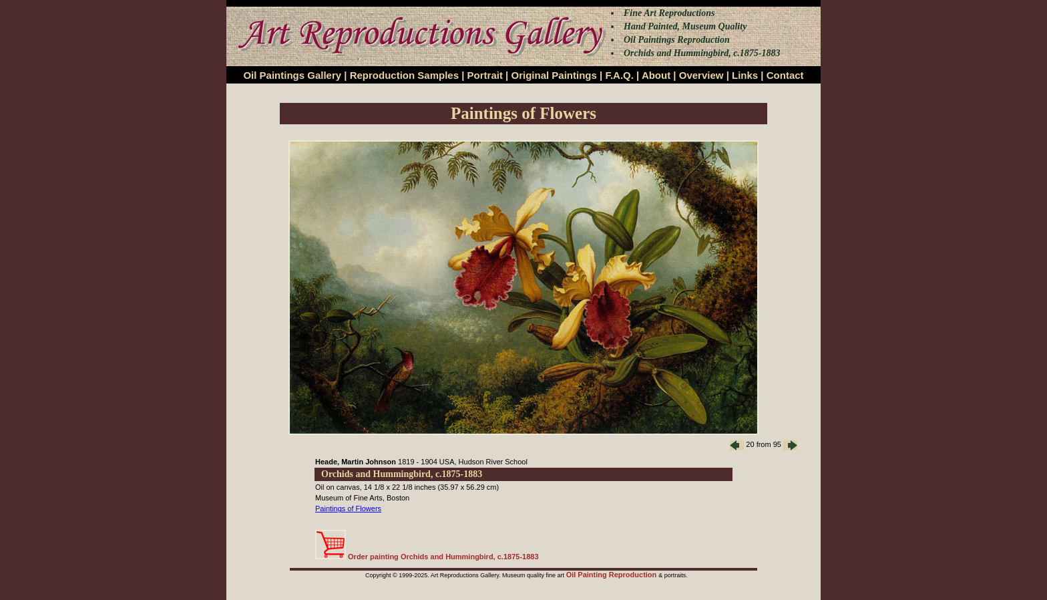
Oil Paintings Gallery (292, 75)
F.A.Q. (619, 75)
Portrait (485, 75)
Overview (701, 75)
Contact (785, 75)
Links (745, 75)
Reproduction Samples (404, 75)
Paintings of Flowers (348, 508)
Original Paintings (553, 75)
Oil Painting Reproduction (612, 575)
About (656, 75)
